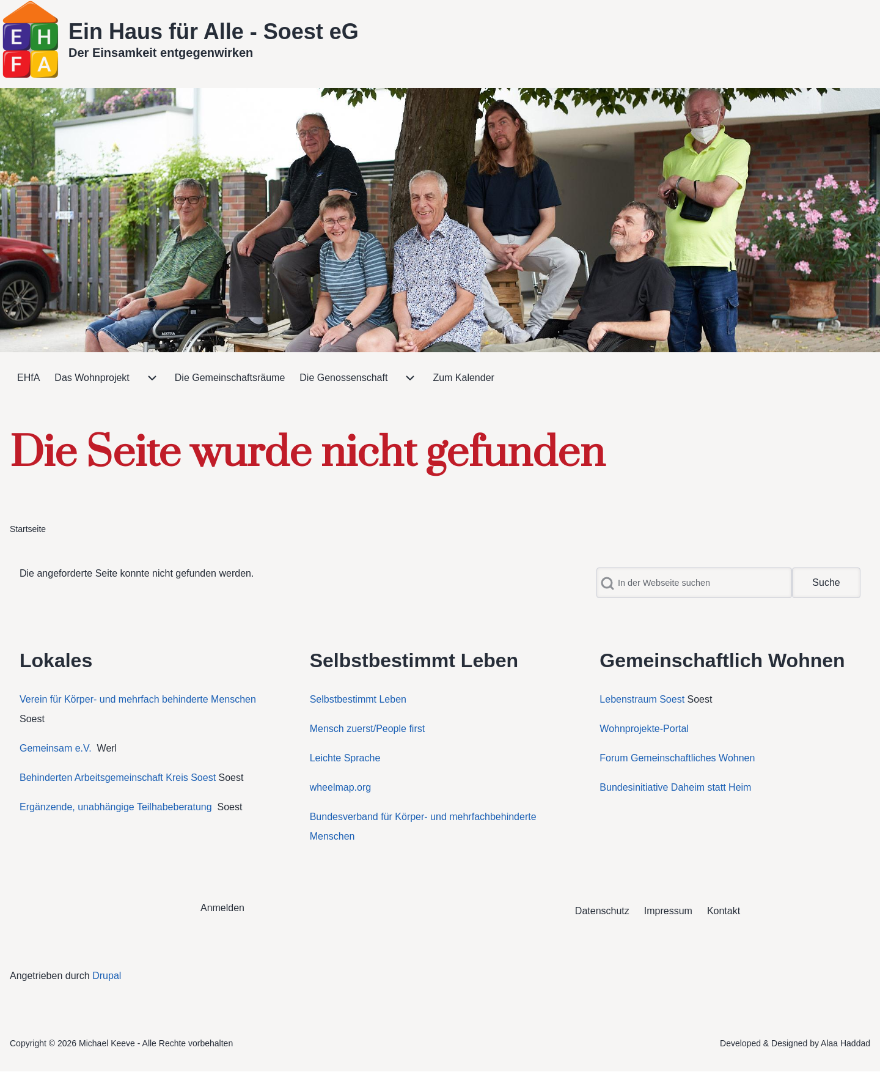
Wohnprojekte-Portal (644, 728)
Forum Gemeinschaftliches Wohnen (677, 758)
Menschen (332, 836)
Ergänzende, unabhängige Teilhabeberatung (117, 807)
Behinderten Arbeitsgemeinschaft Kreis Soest (118, 777)
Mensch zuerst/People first (367, 728)
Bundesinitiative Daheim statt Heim (675, 787)
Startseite (28, 529)
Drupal (106, 975)
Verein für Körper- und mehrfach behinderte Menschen (138, 699)
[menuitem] (28, 378)
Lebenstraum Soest (642, 699)
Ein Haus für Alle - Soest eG (213, 31)
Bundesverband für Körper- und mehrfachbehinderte (424, 816)
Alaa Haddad (845, 1043)
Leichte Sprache (345, 758)
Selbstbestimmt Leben (358, 699)
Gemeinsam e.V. (56, 748)
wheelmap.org (341, 787)
